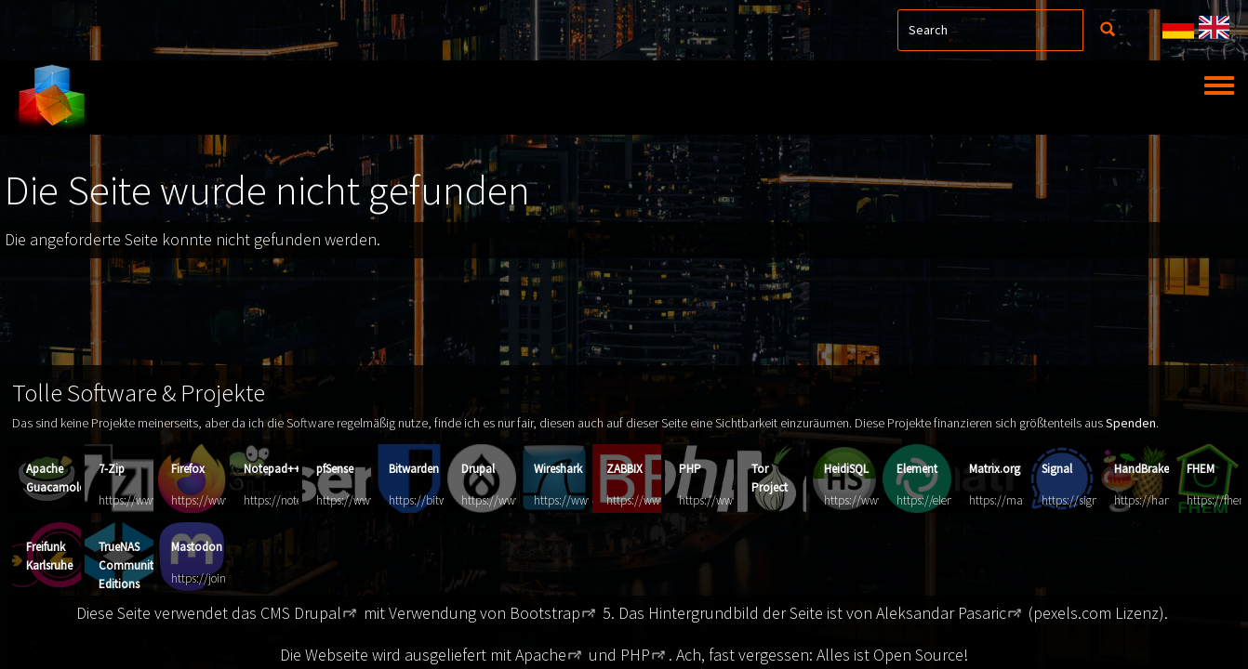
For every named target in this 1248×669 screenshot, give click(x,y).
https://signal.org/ (1086, 500)
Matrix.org (994, 469)
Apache (540, 654)
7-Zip (112, 469)
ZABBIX (624, 469)
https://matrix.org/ (1015, 500)
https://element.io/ (942, 500)
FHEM (1201, 469)
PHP (690, 469)
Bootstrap (545, 612)
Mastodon (196, 547)
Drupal (478, 469)
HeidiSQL (846, 469)
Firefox (188, 469)
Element (916, 469)
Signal (1057, 469)
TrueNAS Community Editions (129, 565)
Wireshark (558, 469)
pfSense (334, 469)
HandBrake (1141, 469)
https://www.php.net (730, 500)
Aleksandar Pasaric (941, 612)
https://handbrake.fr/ (1166, 500)
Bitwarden (414, 469)
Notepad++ (272, 469)
